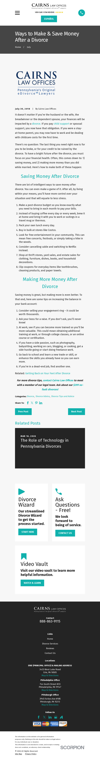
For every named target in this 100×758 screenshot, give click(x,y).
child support (61, 123)
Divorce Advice (43, 396)
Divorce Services (50, 643)
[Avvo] (61, 717)
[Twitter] (44, 717)
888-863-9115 (50, 621)
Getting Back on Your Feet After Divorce (47, 373)
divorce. (36, 123)
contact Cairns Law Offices (58, 380)
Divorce (30, 396)
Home (50, 639)
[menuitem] (18, 754)
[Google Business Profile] (55, 717)
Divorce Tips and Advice (62, 396)
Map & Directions (50, 675)
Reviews (50, 648)
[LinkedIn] (50, 717)
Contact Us (50, 653)
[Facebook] (38, 717)
